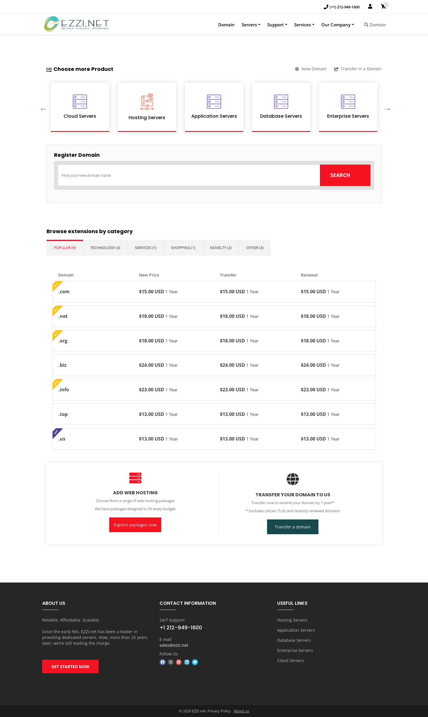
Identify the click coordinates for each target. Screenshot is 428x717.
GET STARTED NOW (70, 666)
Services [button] (302, 24)
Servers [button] (249, 24)
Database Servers (294, 640)
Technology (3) (105, 247)
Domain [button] (375, 24)
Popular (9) (65, 247)
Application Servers (296, 630)
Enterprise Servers (295, 650)
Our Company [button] (336, 24)
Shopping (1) (183, 247)
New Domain (311, 68)
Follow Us (169, 654)
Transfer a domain (293, 527)
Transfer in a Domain (358, 68)
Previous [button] (42, 107)
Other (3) (255, 247)
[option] (80, 107)
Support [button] (275, 24)
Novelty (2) (220, 247)
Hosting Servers (292, 620)
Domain (226, 24)
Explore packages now (135, 525)
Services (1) (145, 247)
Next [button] (386, 107)
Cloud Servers (290, 660)
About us (241, 711)
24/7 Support (172, 620)
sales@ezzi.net (174, 645)
